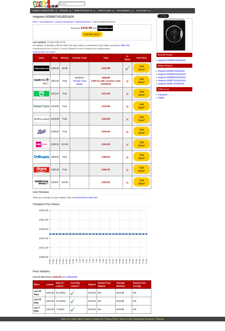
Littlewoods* (72, 277)
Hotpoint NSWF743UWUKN (171, 84)
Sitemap (160, 319)
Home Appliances (125, 11)
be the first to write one (86, 197)
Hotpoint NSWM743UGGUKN (172, 74)
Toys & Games (143, 11)
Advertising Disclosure (144, 319)
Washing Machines (83, 22)
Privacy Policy (111, 319)
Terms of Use (126, 319)
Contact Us (98, 319)
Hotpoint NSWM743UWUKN (171, 71)
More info (125, 45)
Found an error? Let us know (44, 52)
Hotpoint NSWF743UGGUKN (171, 80)
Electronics (66, 11)
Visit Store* (141, 68)
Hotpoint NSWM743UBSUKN (171, 60)
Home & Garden (106, 11)
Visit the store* (92, 34)
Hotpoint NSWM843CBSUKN (171, 77)
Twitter (161, 98)
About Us (65, 319)
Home (35, 22)
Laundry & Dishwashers (64, 22)
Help (73, 319)
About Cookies (84, 319)
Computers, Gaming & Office (44, 11)
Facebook (162, 94)
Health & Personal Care (84, 11)
